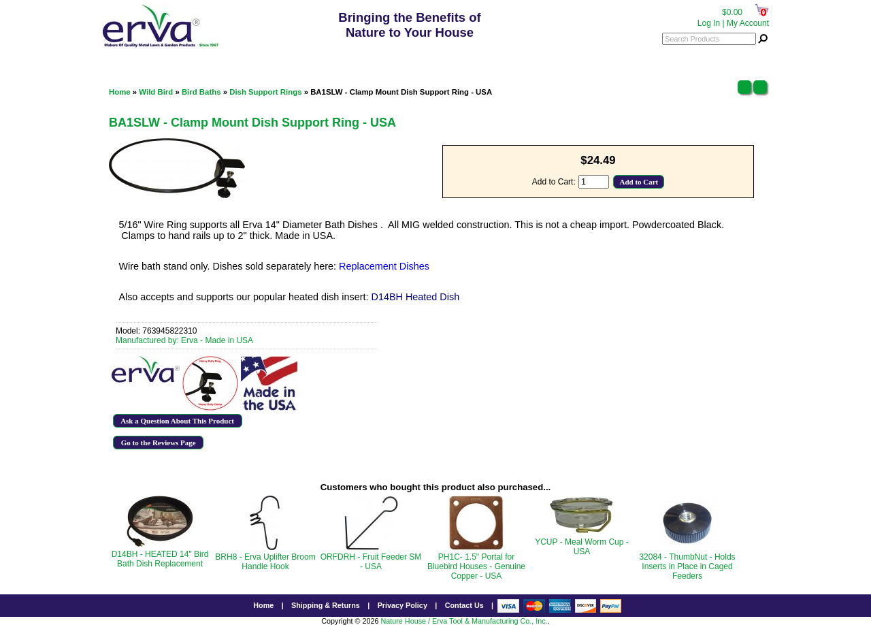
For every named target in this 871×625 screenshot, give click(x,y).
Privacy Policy (402, 605)
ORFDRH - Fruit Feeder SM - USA (371, 561)
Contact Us (464, 605)
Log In (708, 23)
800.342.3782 (412, 58)
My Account (748, 23)
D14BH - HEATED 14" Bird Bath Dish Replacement (160, 558)
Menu (749, 58)
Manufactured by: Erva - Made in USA (184, 340)
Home (120, 92)
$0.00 (732, 12)
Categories (132, 58)
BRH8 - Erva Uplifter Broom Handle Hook (265, 561)
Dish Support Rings (265, 92)
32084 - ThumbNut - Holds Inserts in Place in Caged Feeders (687, 566)
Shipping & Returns (325, 605)
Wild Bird (156, 92)
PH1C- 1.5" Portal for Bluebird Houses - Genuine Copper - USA (476, 566)
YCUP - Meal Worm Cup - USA (582, 546)
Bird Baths (201, 92)
